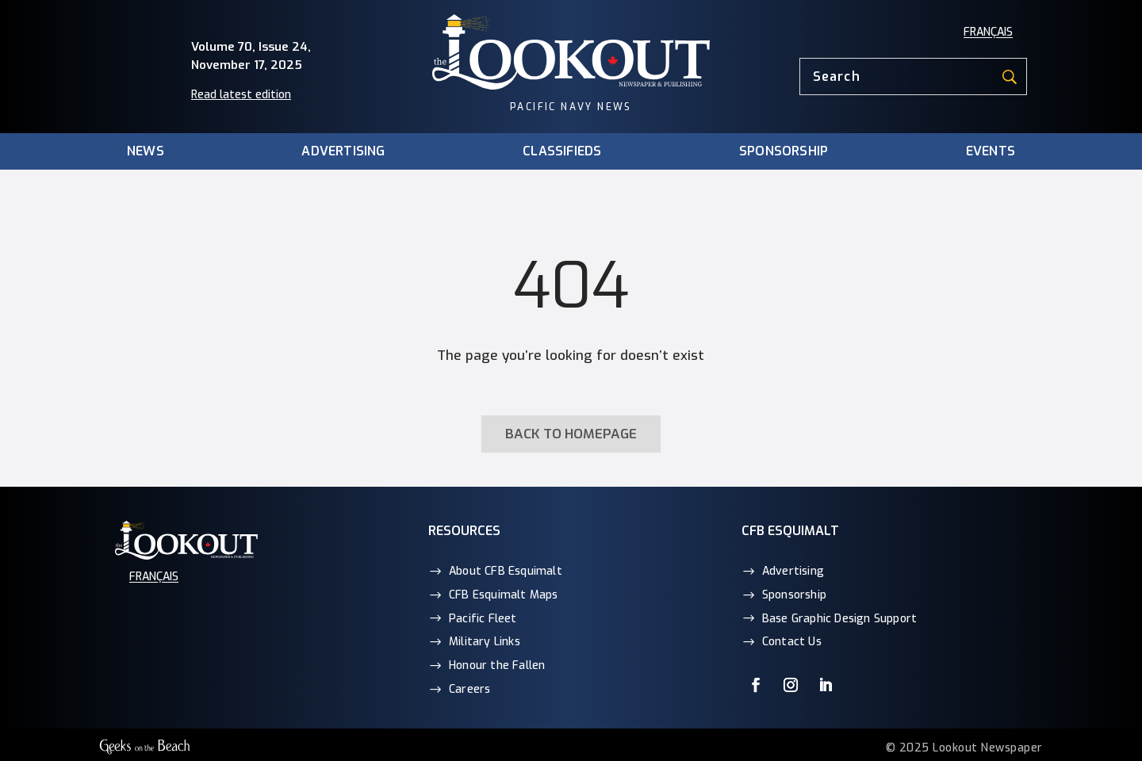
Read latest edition (241, 94)
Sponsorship (783, 151)
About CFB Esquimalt (505, 571)
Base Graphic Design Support (839, 618)
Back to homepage (571, 434)
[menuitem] (988, 32)
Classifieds (562, 151)
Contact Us (792, 641)
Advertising (343, 151)
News (145, 151)
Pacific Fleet (483, 618)
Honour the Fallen (497, 665)
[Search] (913, 76)
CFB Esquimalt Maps (503, 594)
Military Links (484, 641)
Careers (469, 689)
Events (990, 151)
